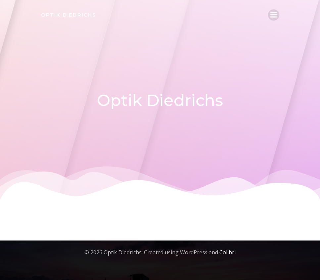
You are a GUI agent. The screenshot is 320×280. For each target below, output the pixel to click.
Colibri (227, 252)
